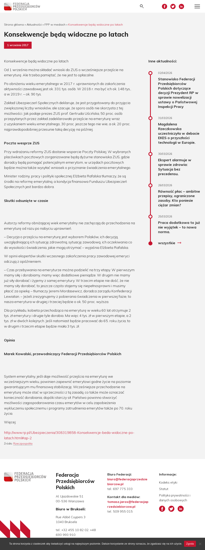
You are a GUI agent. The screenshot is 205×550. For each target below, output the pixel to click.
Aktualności (34, 24)
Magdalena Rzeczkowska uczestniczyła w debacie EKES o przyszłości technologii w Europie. (178, 133)
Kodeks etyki (168, 482)
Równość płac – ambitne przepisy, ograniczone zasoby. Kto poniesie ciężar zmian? (179, 198)
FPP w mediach (55, 24)
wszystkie (170, 243)
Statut (163, 489)
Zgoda (190, 543)
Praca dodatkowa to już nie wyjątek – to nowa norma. (179, 227)
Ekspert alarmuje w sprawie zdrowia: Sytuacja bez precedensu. (174, 167)
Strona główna (14, 24)
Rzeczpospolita (22, 443)
